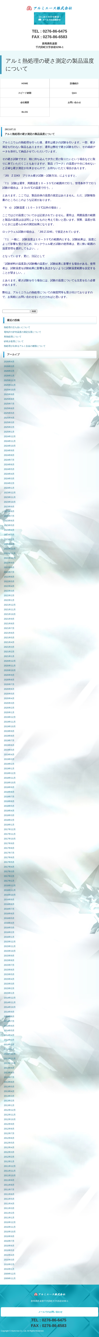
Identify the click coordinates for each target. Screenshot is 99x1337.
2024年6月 (9, 464)
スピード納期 (24, 93)
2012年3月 (9, 1152)
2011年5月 (9, 1199)
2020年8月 (9, 679)
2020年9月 (9, 675)
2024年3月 (9, 478)
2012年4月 (9, 1147)
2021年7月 (9, 628)
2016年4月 (9, 923)
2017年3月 (9, 871)
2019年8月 (9, 736)
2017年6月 (9, 857)
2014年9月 (9, 1012)
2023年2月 (9, 539)
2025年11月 (10, 385)
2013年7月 (9, 1077)
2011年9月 (9, 1180)
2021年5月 (9, 637)
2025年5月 (9, 413)
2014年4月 (9, 1035)
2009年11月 (10, 1278)
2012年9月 (9, 1124)
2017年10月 (10, 838)
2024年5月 (9, 469)
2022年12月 (10, 548)
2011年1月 (9, 1217)
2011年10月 (10, 1175)
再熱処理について (12, 336)
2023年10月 (10, 502)
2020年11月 (10, 665)
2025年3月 (9, 422)
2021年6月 (9, 633)
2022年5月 (9, 581)
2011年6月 (9, 1194)
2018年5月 (9, 806)
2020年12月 (10, 661)
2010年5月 (9, 1250)
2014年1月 (9, 1049)
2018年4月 (9, 810)
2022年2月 (9, 595)
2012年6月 (9, 1138)
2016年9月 (9, 899)
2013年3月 (9, 1096)
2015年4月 (9, 979)
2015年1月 (9, 993)
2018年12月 (10, 773)
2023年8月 (9, 511)
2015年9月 (9, 955)
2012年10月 (10, 1119)
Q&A (74, 93)
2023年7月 (9, 516)
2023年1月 (9, 544)
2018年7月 (9, 796)
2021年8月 (9, 623)
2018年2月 (9, 820)
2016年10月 (10, 895)
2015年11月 (10, 946)
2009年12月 (10, 1273)
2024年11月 (10, 441)
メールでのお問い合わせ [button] (50, 1312)
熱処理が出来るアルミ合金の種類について (25, 346)
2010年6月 (9, 1245)
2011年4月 (9, 1203)
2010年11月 (10, 1227)
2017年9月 (9, 843)
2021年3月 (9, 647)
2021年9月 (9, 619)
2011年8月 (9, 1185)
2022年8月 (9, 567)
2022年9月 (9, 562)
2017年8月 (9, 848)
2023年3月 (9, 534)
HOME (24, 83)
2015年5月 (9, 974)
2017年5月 (9, 862)
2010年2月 (9, 1264)
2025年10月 (10, 389)
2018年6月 (9, 801)
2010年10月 (10, 1231)
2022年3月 (9, 591)
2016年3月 (9, 927)
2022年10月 (10, 558)
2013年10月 (10, 1063)
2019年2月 (9, 764)
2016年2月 (9, 932)
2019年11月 (10, 721)
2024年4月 (9, 474)
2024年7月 (9, 460)
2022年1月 (9, 600)
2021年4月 (9, 642)
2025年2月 (9, 427)
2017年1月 (9, 881)
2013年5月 (9, 1086)
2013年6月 (9, 1082)
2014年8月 (9, 1016)
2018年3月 (9, 815)
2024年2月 (9, 483)
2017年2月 (9, 876)
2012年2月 (9, 1157)
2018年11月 (10, 778)
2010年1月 (9, 1269)
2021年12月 (10, 605)
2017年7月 (9, 852)
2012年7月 (9, 1133)
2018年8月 (9, 792)
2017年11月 (10, 834)
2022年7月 (9, 572)
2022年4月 (9, 586)
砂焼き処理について (14, 341)
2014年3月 (9, 1040)
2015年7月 (9, 965)
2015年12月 (10, 941)
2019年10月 (10, 726)
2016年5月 (9, 918)
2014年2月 (9, 1044)
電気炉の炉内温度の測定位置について (22, 332)
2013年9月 (9, 1068)
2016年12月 (10, 885)
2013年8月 (9, 1072)
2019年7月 (9, 740)
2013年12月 (10, 1054)
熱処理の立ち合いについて (17, 327)
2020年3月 (9, 703)
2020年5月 (9, 693)
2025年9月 (9, 394)
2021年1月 (9, 656)
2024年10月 (10, 446)
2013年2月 (9, 1100)
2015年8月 (9, 960)
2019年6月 (9, 745)
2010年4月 (9, 1255)
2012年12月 (10, 1110)
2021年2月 (9, 651)
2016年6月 (9, 913)
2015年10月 (10, 951)
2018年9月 (9, 787)
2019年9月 (9, 731)
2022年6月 (9, 576)
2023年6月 (9, 520)
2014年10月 (10, 1007)
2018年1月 (9, 824)
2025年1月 (9, 431)
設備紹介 (74, 83)
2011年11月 (10, 1171)
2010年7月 (9, 1241)
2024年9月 (9, 450)
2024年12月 (10, 436)
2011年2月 (9, 1213)
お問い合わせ (74, 102)
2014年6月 (9, 1026)
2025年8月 (9, 399)
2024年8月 (9, 455)
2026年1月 (9, 375)
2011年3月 (9, 1208)
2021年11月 (10, 609)
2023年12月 (10, 492)
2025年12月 (10, 380)
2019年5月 (9, 750)
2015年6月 (9, 969)
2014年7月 (9, 1021)
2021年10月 (10, 614)
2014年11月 (10, 1002)
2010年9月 (9, 1236)
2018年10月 (10, 782)
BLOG (25, 112)
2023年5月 (9, 525)
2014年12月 (10, 997)
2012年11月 (10, 1114)
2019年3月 (9, 759)
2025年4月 (9, 417)
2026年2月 (9, 371)
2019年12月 (10, 717)
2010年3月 (9, 1259)
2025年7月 (9, 403)
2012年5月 (9, 1142)
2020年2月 (9, 707)
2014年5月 (9, 1030)
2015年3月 (9, 983)
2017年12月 (10, 829)
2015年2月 (9, 988)
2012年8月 (9, 1128)
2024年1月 (9, 488)
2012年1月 (9, 1161)
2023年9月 (9, 506)
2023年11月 (10, 497)
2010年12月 (10, 1222)
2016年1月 (9, 937)
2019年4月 (9, 754)
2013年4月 (9, 1091)
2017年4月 (9, 867)
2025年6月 (9, 408)
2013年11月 (10, 1058)
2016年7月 (9, 909)
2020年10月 (10, 670)
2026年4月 (9, 361)
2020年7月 (9, 684)
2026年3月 (9, 366)
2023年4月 (9, 530)
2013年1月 (9, 1105)
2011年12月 (10, 1166)
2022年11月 (10, 553)
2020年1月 (9, 712)
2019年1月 (9, 768)
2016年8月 (9, 904)
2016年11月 (10, 890)
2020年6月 (9, 689)
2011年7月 (9, 1189)
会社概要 (24, 102)
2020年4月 (9, 698)
